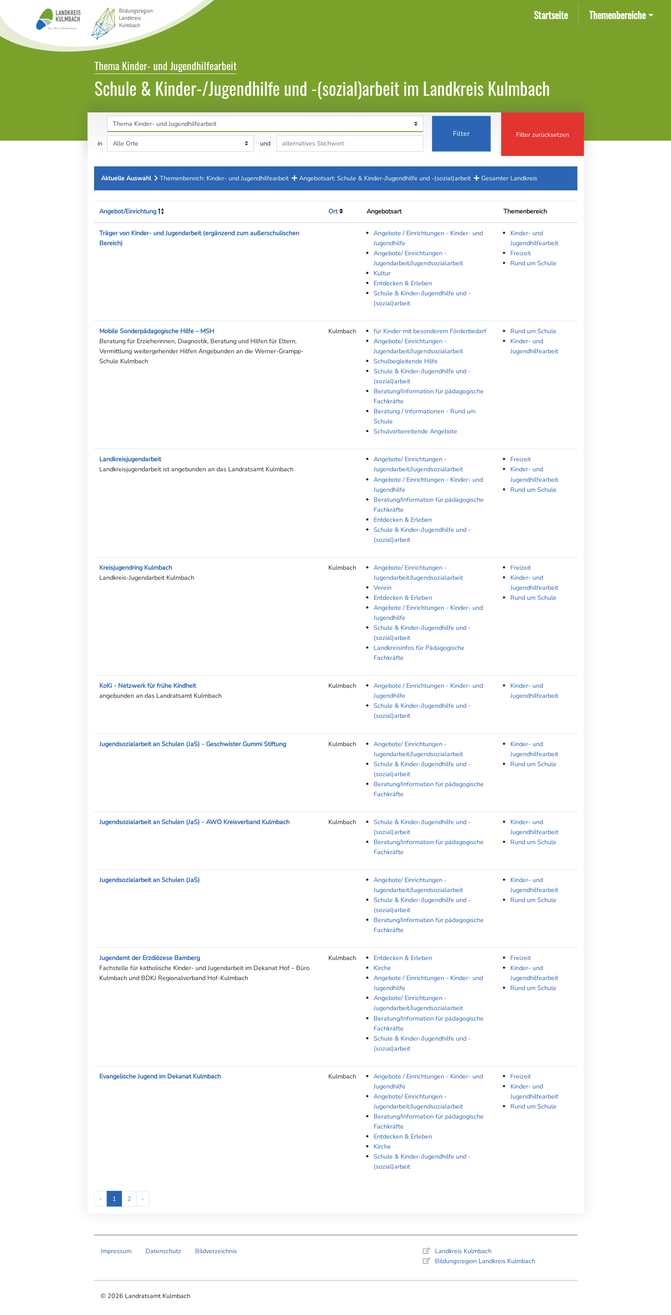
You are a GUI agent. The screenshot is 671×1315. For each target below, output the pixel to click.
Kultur (382, 273)
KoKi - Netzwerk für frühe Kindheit (147, 685)
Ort (332, 211)
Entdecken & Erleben (403, 283)
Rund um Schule (533, 263)
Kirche (382, 967)
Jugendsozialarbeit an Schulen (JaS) (149, 880)
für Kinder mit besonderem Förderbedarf (430, 331)
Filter (461, 134)
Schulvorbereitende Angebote (415, 431)
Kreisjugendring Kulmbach (135, 567)
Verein (382, 587)
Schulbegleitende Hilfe (406, 361)
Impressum (116, 1251)
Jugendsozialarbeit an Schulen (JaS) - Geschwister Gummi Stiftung (192, 744)
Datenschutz (163, 1251)
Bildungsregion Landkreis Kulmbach (485, 1261)
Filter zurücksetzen (542, 134)
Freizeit (520, 253)
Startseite (552, 14)
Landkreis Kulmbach (463, 1251)
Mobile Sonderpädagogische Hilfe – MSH (156, 331)
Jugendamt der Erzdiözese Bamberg (149, 957)
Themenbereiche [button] (617, 14)
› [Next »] (143, 1198)
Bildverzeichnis (216, 1251)
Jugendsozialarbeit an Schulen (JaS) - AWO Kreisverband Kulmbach (194, 822)
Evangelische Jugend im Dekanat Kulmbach (160, 1076)
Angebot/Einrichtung (127, 211)
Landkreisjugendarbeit (130, 459)
